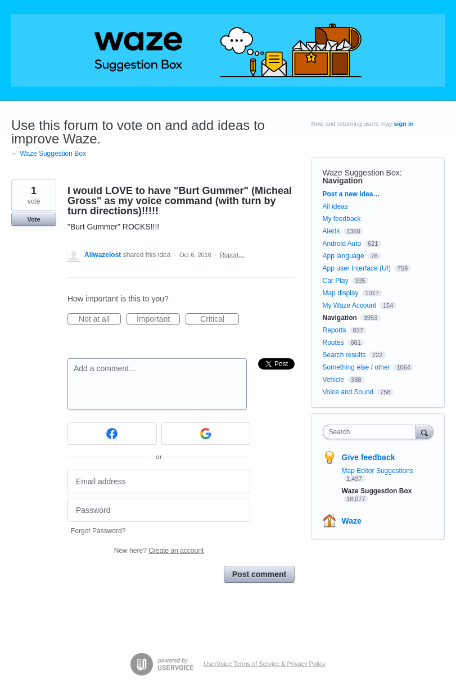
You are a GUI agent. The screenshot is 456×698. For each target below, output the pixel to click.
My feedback (342, 219)
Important (158, 319)
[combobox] (372, 432)
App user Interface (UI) (357, 268)
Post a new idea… (351, 194)
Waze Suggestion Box (361, 172)
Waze (352, 520)
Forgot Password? (98, 531)
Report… (232, 254)
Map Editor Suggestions (377, 471)
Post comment (259, 574)
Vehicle (334, 380)
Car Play (336, 281)
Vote (33, 219)
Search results (344, 355)
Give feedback (368, 457)
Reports (334, 330)
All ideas (335, 206)
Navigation (343, 180)
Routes (333, 342)
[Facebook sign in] (112, 433)
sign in (403, 123)
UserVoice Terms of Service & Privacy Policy (265, 663)
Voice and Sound (348, 392)
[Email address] (158, 482)
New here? (159, 551)
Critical (219, 319)
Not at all (100, 319)
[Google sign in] (206, 433)
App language (343, 256)
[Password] (158, 510)
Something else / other (356, 367)
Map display (341, 293)
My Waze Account (350, 305)
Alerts (331, 231)
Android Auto (342, 243)
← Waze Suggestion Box (48, 153)
